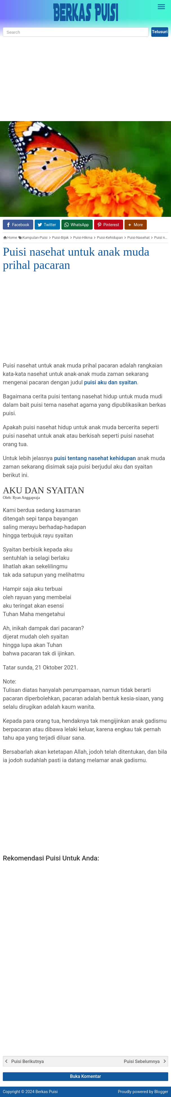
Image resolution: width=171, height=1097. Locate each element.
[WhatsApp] (77, 225)
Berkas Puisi (46, 1091)
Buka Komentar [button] (85, 1076)
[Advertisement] (85, 79)
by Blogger (158, 1091)
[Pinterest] (108, 225)
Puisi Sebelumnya (142, 1061)
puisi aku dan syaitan (110, 382)
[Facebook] (18, 225)
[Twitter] (47, 225)
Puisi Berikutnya (27, 1061)
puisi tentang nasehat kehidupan (95, 458)
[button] (136, 225)
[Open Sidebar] (161, 6)
